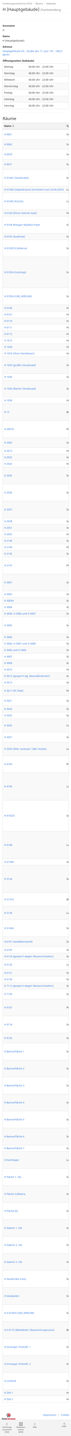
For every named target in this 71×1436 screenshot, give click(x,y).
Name (6, 36)
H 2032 (8, 457)
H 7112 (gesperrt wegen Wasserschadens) (29, 985)
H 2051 (8, 527)
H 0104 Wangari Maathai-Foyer (22, 224)
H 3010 (8, 669)
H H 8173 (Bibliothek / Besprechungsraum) (29, 1330)
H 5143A (9, 928)
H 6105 (8, 949)
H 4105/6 (9, 815)
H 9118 (8, 1024)
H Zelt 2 (8, 1399)
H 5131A (9, 899)
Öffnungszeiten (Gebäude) (18, 60)
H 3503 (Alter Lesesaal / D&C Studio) (25, 749)
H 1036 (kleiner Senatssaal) (20, 388)
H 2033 (8, 463)
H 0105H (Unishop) (15, 272)
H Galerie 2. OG (13, 1245)
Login (64, 1425)
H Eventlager (11, 1160)
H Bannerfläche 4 (14, 1102)
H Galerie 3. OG (13, 1262)
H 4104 (8, 786)
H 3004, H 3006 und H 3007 (20, 613)
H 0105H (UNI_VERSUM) (18, 296)
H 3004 (8, 607)
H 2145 (8, 553)
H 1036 (8, 376)
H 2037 (8, 509)
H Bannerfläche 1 (14, 1051)
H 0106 (8, 308)
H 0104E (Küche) (13, 201)
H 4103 (8, 764)
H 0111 (8, 327)
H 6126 (8, 964)
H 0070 (8, 154)
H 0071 (8, 164)
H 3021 (8, 700)
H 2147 (8, 565)
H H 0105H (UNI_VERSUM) (19, 1313)
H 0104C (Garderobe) (16, 177)
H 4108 (8, 845)
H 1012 (8, 340)
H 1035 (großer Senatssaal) (20, 365)
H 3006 (8, 637)
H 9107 (8, 1007)
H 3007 (8, 656)
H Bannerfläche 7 (14, 1148)
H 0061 (8, 134)
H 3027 (8, 737)
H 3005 (8, 625)
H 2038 (8, 521)
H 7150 (8, 994)
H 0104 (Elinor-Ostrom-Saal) (20, 213)
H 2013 (8, 450)
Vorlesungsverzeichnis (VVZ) (17, 3)
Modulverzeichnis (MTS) (21, 1428)
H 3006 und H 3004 (15, 650)
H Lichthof (10, 1381)
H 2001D (9, 429)
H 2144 (8, 540)
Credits (65, 1415)
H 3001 (8, 582)
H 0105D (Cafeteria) (15, 248)
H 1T (6, 412)
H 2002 (8, 442)
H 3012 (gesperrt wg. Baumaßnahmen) (27, 676)
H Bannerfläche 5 (14, 1119)
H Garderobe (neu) (15, 1279)
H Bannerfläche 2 (14, 1068)
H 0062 (8, 144)
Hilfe (34, 1425)
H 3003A (9, 600)
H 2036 (8, 492)
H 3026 (8, 725)
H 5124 (8, 879)
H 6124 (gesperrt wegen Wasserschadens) (29, 956)
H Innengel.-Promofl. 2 (17, 1364)
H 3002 (8, 594)
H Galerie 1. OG (13, 1228)
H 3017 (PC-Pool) (13, 690)
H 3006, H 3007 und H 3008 (20, 643)
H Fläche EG (11, 1211)
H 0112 (8, 334)
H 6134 (8, 979)
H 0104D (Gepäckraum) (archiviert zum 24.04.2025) (34, 189)
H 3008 (8, 663)
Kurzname (9, 25)
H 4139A (9, 862)
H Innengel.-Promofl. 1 (17, 1347)
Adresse (7, 46)
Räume (39, 3)
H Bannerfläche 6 (14, 1136)
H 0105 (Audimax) (14, 236)
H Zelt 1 (8, 1392)
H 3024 (8, 709)
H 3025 (8, 715)
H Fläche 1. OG (12, 1177)
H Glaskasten (11, 1296)
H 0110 (8, 321)
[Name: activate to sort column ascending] (34, 126)
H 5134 (8, 913)
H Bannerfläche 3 (14, 1085)
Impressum (49, 1415)
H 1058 (8, 400)
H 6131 (8, 972)
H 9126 (8, 1038)
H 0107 (8, 314)
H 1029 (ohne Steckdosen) (19, 353)
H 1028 (8, 347)
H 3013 (8, 682)
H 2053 (8, 534)
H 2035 (8, 475)
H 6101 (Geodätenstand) (18, 941)
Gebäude (51, 3)
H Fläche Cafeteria (14, 1194)
